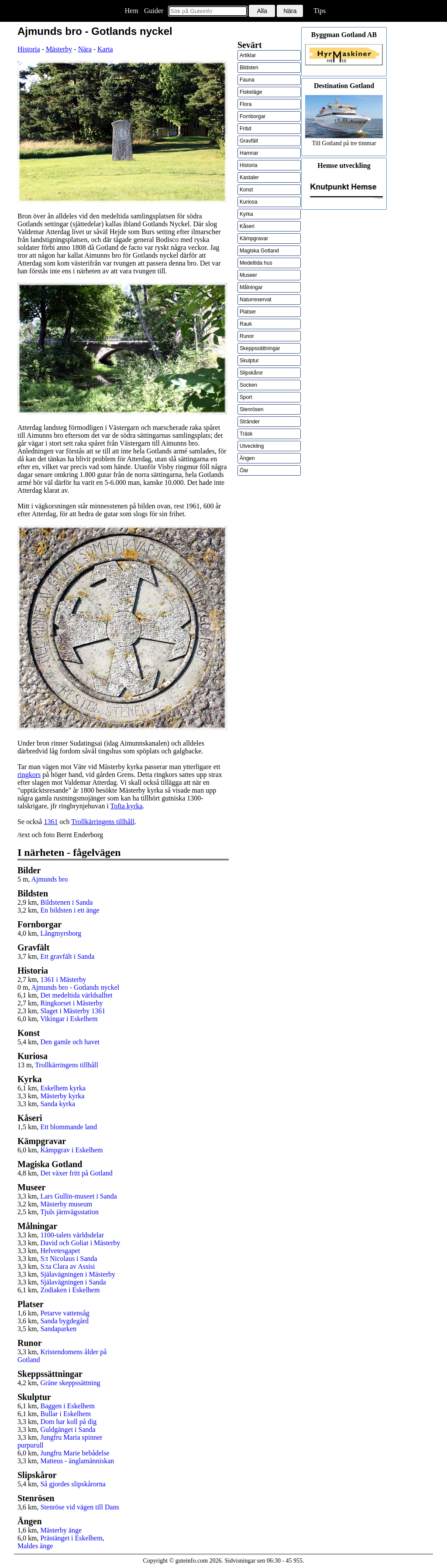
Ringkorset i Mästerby (71, 1003)
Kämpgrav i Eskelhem (71, 1150)
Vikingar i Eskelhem (68, 1018)
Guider (153, 10)
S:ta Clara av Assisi (67, 1266)
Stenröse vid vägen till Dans (79, 1507)
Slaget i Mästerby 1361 (72, 1011)
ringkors (29, 774)
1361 (51, 821)
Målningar (251, 287)
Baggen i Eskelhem (67, 1406)
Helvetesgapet (60, 1250)
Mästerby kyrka (62, 1096)
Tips (319, 10)
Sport (246, 397)
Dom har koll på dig (68, 1421)
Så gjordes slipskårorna (72, 1484)
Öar (244, 470)
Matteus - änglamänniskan (77, 1461)
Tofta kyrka (126, 806)
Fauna (247, 80)
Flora (245, 104)
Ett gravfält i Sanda (67, 956)
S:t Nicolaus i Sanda (68, 1258)
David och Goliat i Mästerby (80, 1243)
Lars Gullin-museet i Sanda (78, 1196)
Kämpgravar (254, 238)
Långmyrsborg (60, 933)
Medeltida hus (256, 263)
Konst (246, 190)
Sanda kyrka (57, 1103)
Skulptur (249, 361)
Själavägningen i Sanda (73, 1282)
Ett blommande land (68, 1127)
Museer (248, 275)
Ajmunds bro (49, 879)
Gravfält (249, 141)
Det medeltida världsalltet (76, 995)
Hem (131, 10)
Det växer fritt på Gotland (76, 1173)
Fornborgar (252, 116)
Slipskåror (251, 373)
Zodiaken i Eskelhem (70, 1290)
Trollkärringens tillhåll (102, 821)
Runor (247, 336)
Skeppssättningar (260, 348)
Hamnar (249, 153)
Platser (248, 312)
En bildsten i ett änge (69, 910)
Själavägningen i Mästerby (77, 1274)
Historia (28, 49)
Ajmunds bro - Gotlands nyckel (75, 987)
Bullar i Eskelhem (65, 1413)
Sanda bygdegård (64, 1321)
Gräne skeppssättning (70, 1382)
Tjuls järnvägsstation (69, 1212)
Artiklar (248, 55)
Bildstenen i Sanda (66, 902)
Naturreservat (256, 299)
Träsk (246, 434)
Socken (248, 385)
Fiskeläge (251, 92)
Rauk (246, 324)
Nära (85, 49)
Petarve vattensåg (64, 1313)
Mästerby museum (66, 1204)
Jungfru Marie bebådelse (74, 1453)
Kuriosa (249, 202)
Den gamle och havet (70, 1042)
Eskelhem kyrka (63, 1088)
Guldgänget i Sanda (67, 1429)
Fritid (245, 129)
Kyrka (246, 214)
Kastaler (249, 177)
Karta (105, 49)
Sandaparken (58, 1328)
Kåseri (247, 226)
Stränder (250, 422)
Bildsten (249, 68)
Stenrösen (252, 409)
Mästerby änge (61, 1530)
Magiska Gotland (259, 251)
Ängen (247, 458)
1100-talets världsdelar (72, 1235)
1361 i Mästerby (63, 979)
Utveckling (252, 446)
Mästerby (59, 49)
